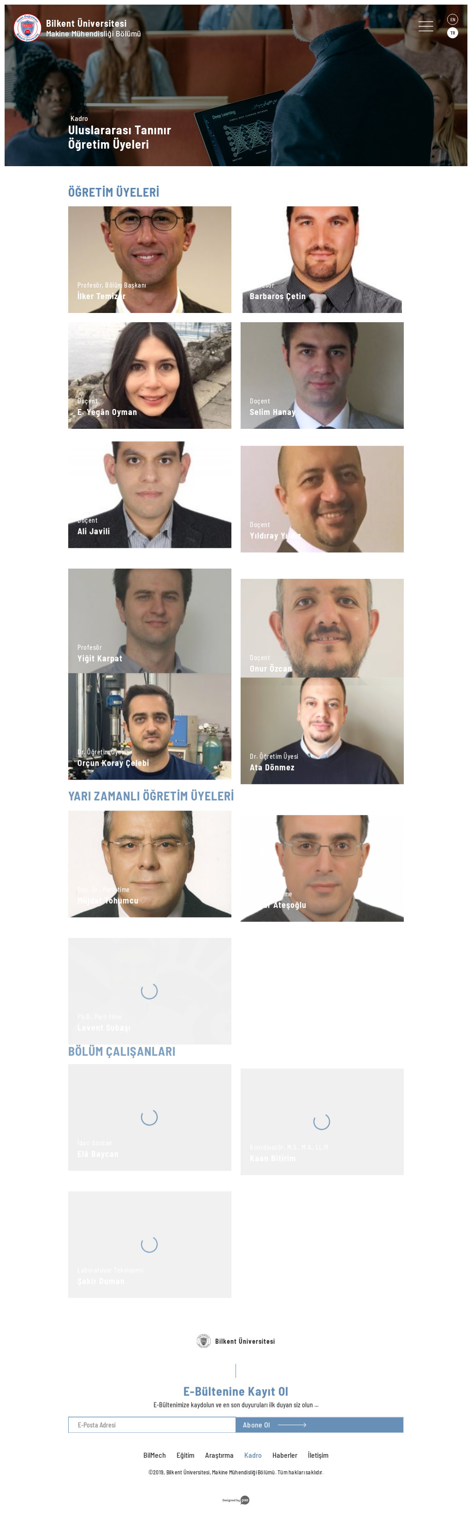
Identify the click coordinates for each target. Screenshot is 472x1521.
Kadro (79, 118)
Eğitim (186, 1454)
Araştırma (219, 1454)
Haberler (284, 1454)
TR (452, 33)
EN (452, 19)
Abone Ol (256, 1436)
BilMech (154, 1454)
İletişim (318, 1454)
